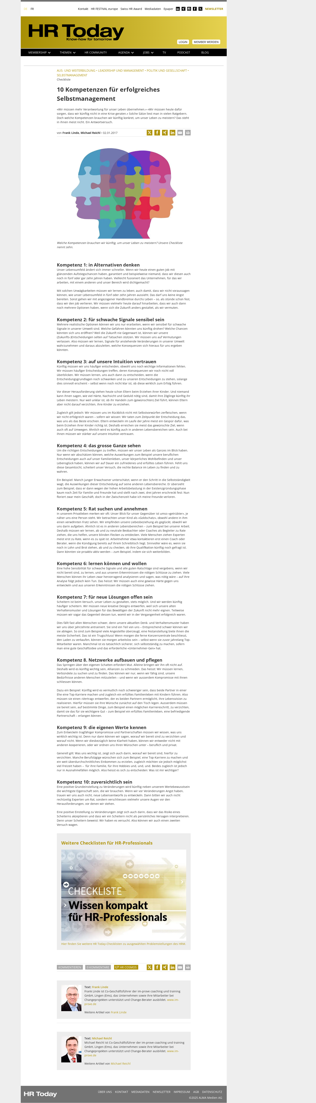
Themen (68, 52)
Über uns (105, 1092)
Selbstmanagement (72, 75)
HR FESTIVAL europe (104, 9)
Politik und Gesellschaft (167, 70)
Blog (205, 52)
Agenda (126, 52)
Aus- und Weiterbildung (76, 70)
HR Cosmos (128, 967)
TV (164, 52)
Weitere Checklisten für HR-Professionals (107, 843)
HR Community (96, 52)
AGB (196, 1092)
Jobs (148, 52)
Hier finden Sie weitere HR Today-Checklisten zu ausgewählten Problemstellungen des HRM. (123, 944)
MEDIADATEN (140, 1092)
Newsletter (214, 8)
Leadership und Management (121, 70)
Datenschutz (212, 1092)
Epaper (168, 9)
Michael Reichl (90, 133)
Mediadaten (153, 9)
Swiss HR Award (131, 9)
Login (183, 42)
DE (25, 9)
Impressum (182, 1092)
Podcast (183, 52)
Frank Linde (70, 133)
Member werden (206, 42)
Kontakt (83, 9)
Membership (39, 52)
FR (32, 9)
